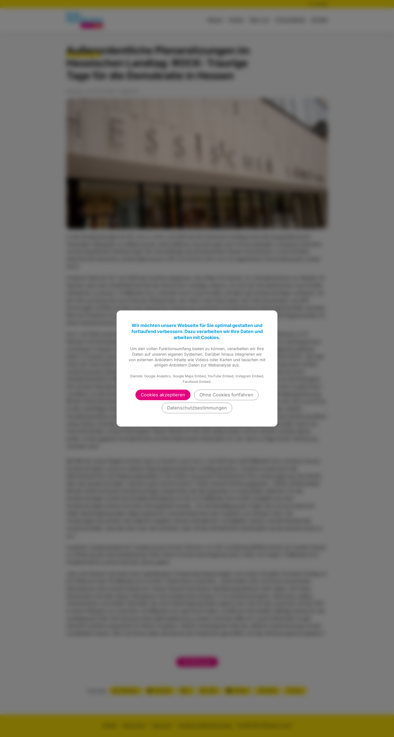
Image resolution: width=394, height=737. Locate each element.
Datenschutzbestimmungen (197, 407)
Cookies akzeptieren (163, 394)
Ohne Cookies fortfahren (226, 394)
